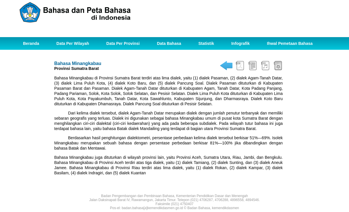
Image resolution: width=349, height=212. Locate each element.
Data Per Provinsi (123, 43)
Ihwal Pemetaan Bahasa (290, 43)
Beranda (31, 43)
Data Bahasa (169, 43)
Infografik (240, 43)
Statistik (206, 43)
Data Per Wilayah (72, 43)
